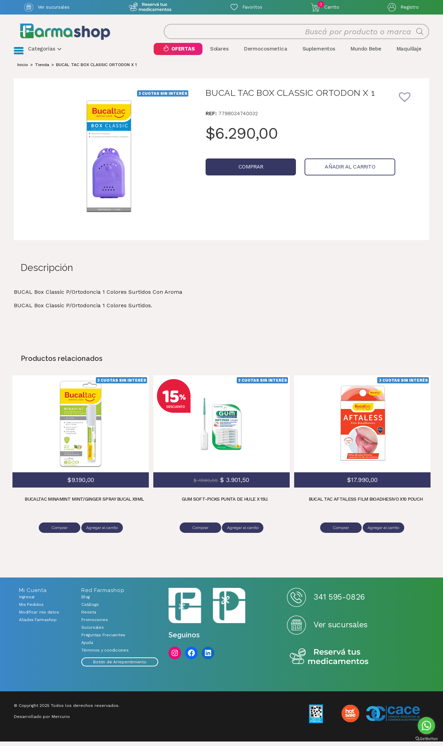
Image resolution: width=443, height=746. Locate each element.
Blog (85, 601)
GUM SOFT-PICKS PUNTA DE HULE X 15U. (225, 506)
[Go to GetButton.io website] (426, 739)
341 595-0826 (339, 602)
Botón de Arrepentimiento (119, 666)
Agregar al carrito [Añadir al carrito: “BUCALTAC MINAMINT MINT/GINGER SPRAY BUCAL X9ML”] (103, 535)
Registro (409, 7)
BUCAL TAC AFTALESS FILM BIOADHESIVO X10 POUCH (366, 506)
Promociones (94, 624)
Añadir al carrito (326, 174)
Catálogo (90, 609)
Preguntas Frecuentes (103, 639)
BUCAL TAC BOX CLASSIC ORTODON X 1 (96, 72)
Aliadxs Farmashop (38, 624)
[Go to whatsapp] (426, 725)
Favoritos (252, 7)
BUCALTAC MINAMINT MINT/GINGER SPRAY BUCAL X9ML (84, 506)
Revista (88, 616)
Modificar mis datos (39, 616)
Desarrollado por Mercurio (42, 721)
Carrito (328, 5)
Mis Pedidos (31, 609)
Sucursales (92, 631)
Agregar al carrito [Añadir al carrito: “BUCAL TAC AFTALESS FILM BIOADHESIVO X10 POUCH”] (384, 535)
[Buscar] (419, 35)
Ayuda (87, 647)
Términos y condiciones (105, 654)
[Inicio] (22, 72)
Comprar (242, 174)
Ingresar (27, 601)
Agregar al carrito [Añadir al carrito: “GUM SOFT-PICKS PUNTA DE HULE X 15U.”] (244, 535)
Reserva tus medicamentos (329, 661)
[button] (409, 108)
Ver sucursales (54, 7)
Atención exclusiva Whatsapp (150, 7)
